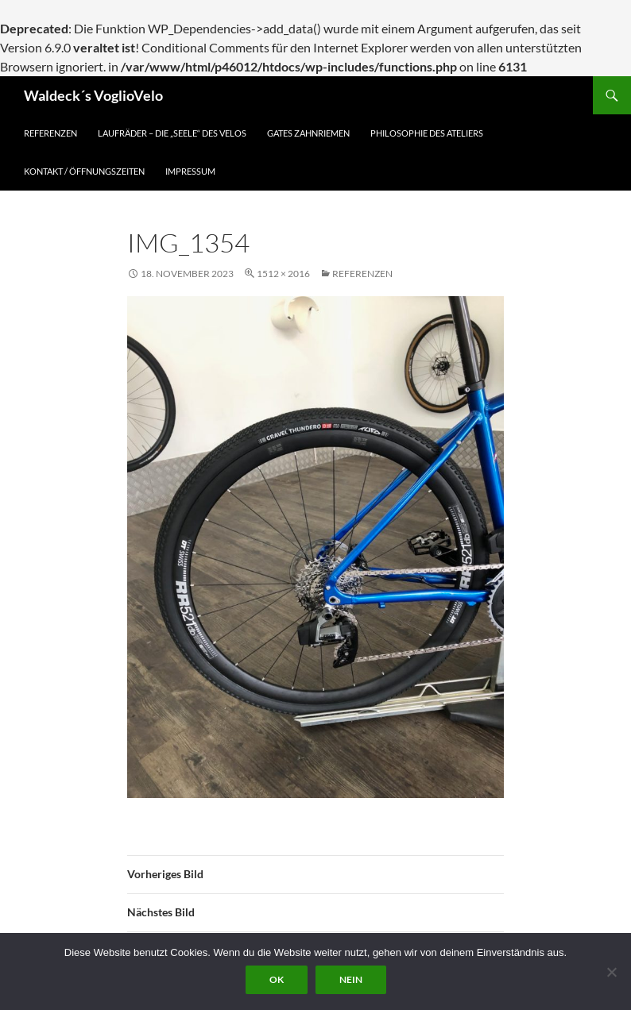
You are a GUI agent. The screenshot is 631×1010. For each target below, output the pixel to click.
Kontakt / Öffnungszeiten (84, 171)
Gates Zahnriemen (308, 133)
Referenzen (50, 133)
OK (276, 979)
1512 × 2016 (283, 273)
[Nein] (611, 972)
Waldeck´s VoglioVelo (93, 95)
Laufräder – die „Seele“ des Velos (172, 133)
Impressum (190, 171)
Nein (350, 979)
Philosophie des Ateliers (426, 133)
